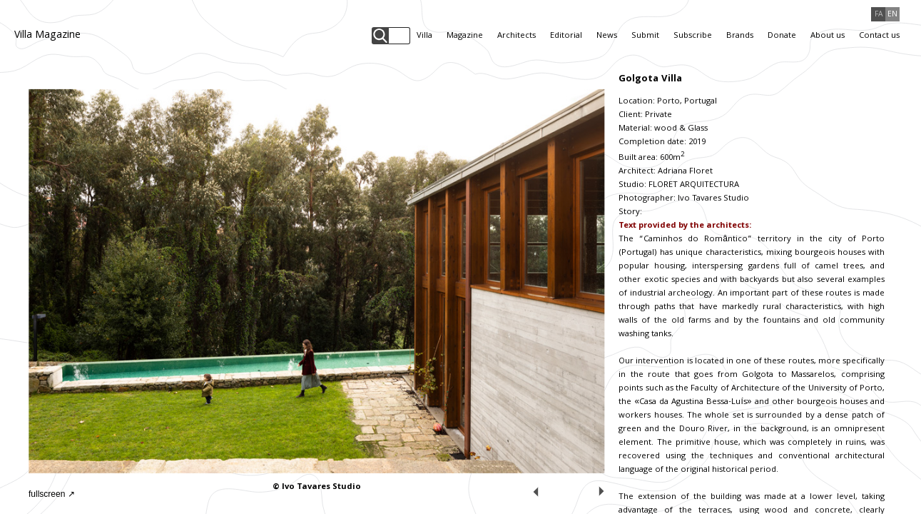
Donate (782, 36)
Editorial (566, 36)
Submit (645, 36)
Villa (424, 36)
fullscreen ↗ (52, 494)
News (606, 36)
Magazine (465, 36)
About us (827, 36)
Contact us (879, 36)
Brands (739, 36)
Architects (516, 36)
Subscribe (692, 36)
